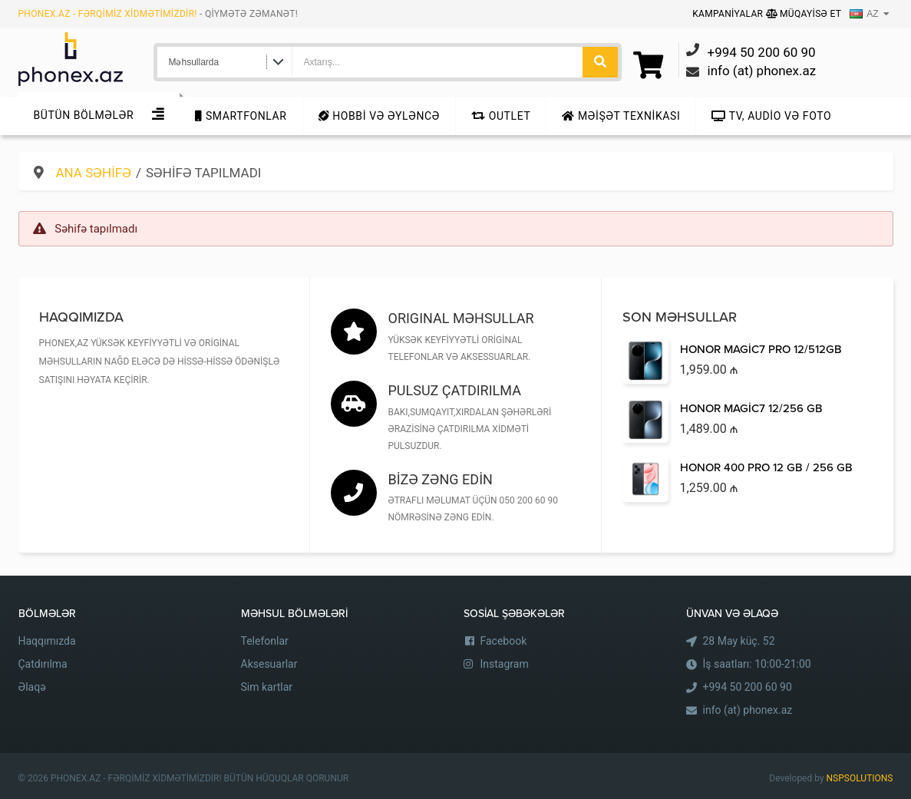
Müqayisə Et (804, 13)
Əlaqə (32, 687)
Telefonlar (265, 641)
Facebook (503, 641)
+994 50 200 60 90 (747, 687)
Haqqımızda (47, 641)
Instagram (504, 664)
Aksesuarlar (269, 664)
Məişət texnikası (621, 116)
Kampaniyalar (728, 13)
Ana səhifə (93, 172)
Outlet (500, 116)
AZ (864, 13)
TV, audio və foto (771, 116)
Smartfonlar (240, 116)
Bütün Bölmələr (84, 115)
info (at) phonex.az (748, 710)
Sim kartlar (267, 687)
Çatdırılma (43, 664)
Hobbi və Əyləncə (379, 116)
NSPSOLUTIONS (860, 778)
